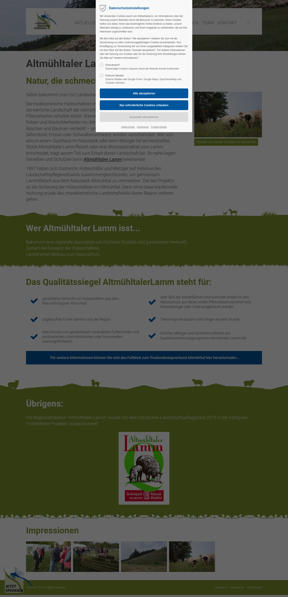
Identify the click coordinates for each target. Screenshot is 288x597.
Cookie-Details (159, 127)
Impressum (143, 127)
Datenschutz (128, 127)
